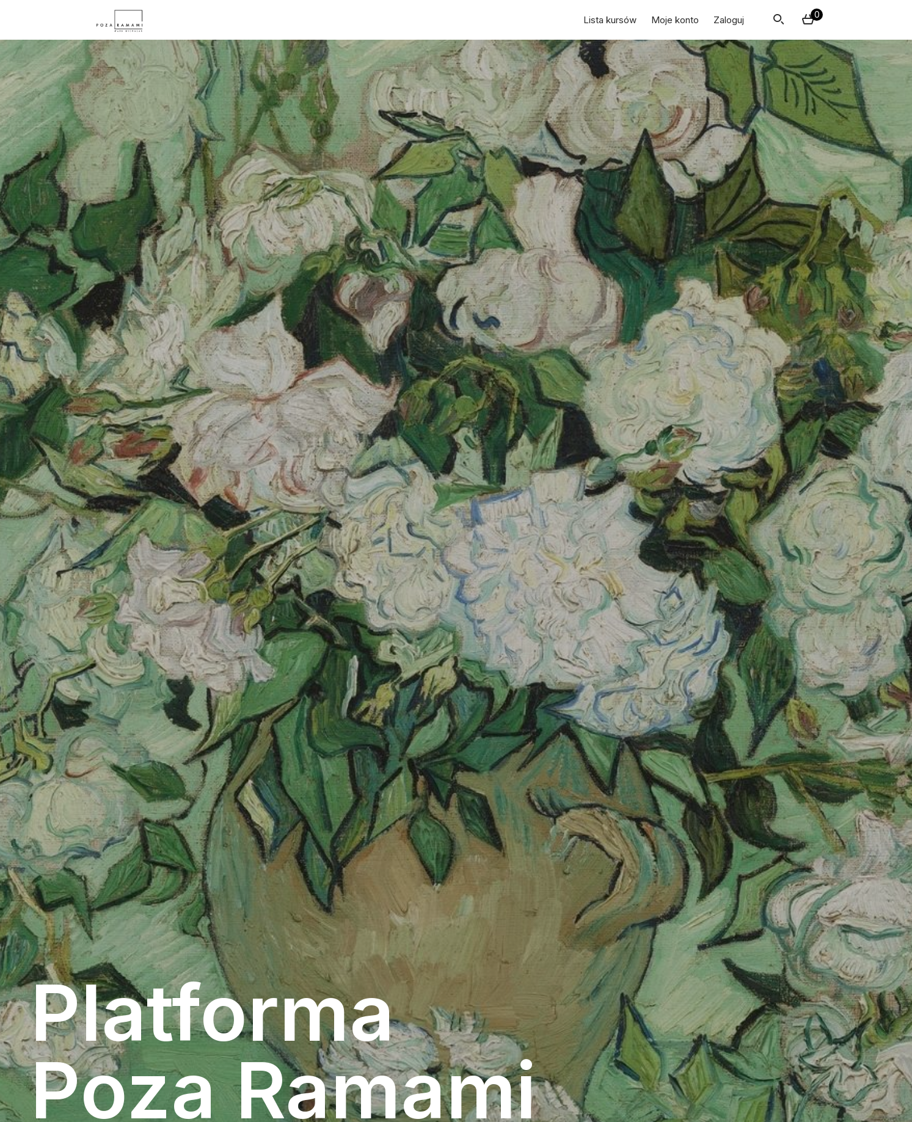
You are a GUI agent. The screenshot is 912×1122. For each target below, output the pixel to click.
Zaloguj (728, 20)
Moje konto (675, 20)
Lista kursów (610, 20)
